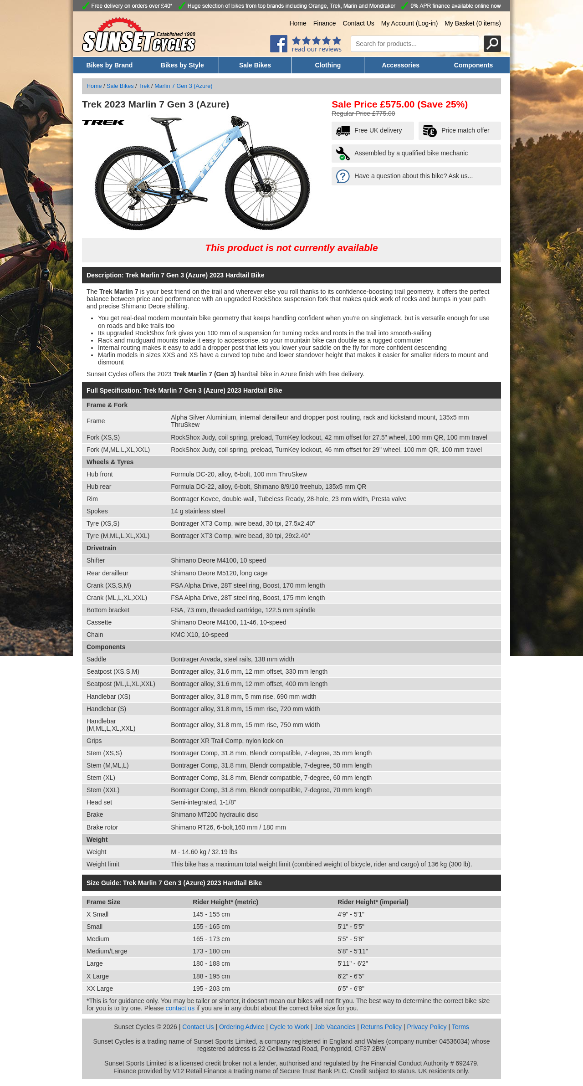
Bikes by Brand (109, 65)
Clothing (328, 65)
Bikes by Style (182, 65)
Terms (460, 1026)
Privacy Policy (426, 1026)
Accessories (400, 65)
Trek (144, 86)
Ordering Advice (242, 1026)
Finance (324, 23)
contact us (180, 1008)
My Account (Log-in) (409, 23)
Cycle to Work (289, 1026)
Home (297, 23)
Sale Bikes (255, 65)
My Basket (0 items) (473, 23)
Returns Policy (381, 1026)
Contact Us (358, 23)
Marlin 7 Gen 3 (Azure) (183, 86)
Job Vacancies (334, 1026)
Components (473, 65)
